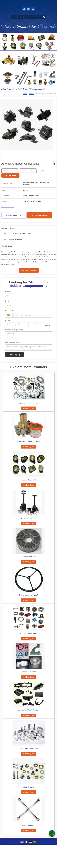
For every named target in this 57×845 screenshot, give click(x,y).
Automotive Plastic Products (28, 710)
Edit (42, 171)
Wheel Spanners (28, 825)
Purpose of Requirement (14, 330)
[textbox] (28, 170)
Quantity (8, 320)
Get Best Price (10, 175)
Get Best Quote (28, 408)
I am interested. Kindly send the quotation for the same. (28, 347)
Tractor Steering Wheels (28, 595)
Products (31, 94)
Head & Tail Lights (28, 480)
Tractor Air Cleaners (28, 518)
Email (7, 301)
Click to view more (7, 207)
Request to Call (14, 215)
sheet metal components (28, 403)
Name (7, 291)
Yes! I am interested (28, 270)
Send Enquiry (39, 215)
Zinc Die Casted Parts (29, 748)
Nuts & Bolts (28, 787)
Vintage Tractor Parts (28, 633)
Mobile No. (9, 311)
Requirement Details (12, 343)
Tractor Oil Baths (29, 556)
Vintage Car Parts (28, 672)
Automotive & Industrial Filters (28, 441)
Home (25, 94)
